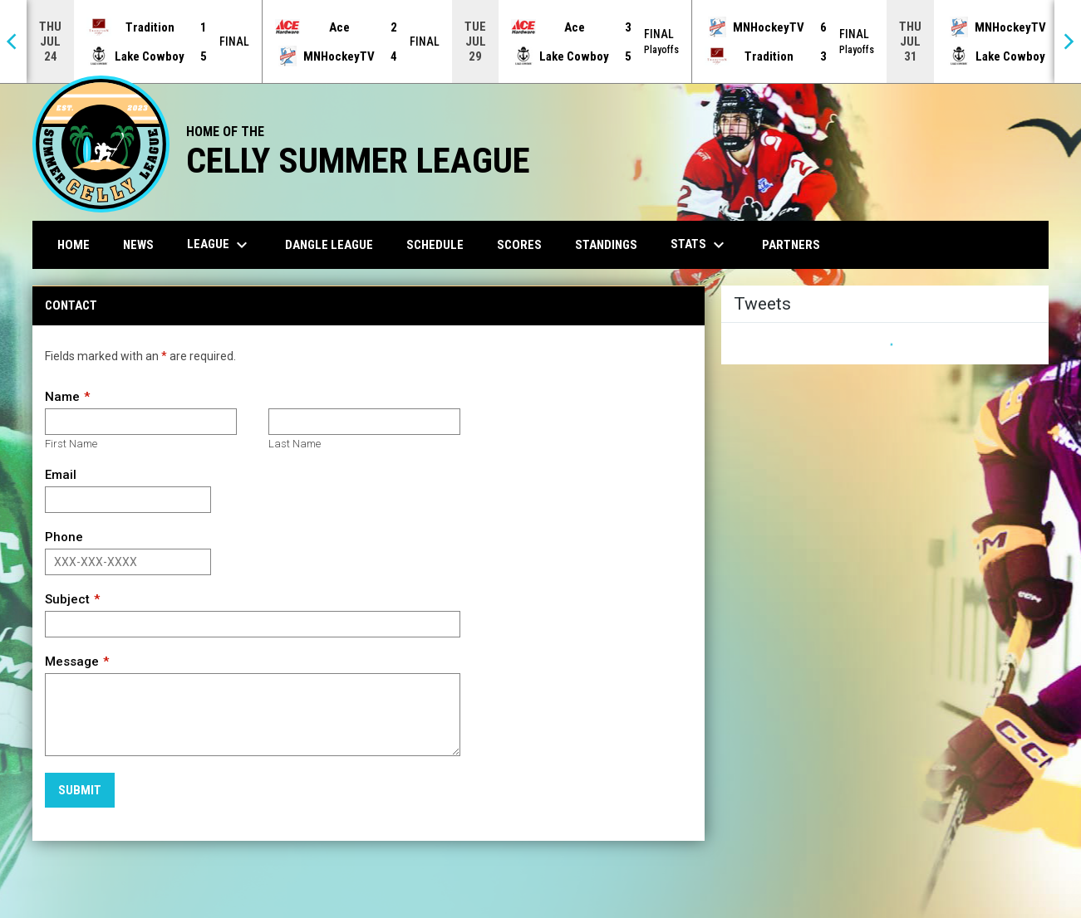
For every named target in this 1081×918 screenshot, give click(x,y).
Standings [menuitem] (606, 244)
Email (60, 474)
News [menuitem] (138, 244)
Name (62, 396)
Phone (64, 537)
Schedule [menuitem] (435, 244)
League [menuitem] (219, 245)
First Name (71, 443)
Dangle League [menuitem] (329, 244)
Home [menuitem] (73, 244)
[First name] (141, 421)
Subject (67, 599)
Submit (79, 790)
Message (72, 661)
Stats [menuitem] (700, 245)
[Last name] (364, 421)
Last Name (294, 443)
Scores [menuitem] (519, 244)
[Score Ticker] (540, 41)
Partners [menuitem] (791, 244)
